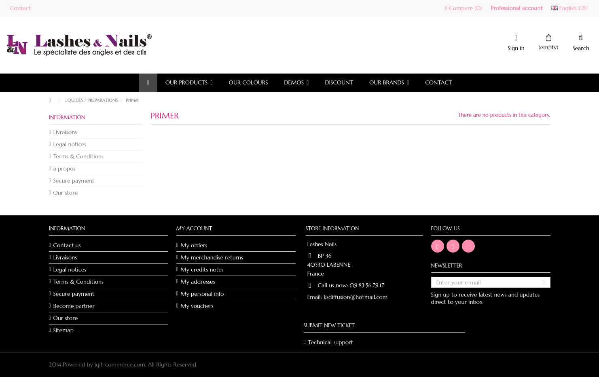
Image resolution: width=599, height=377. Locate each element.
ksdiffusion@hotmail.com (355, 297)
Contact (20, 8)
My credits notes (202, 269)
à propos (64, 168)
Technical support (330, 342)
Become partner (74, 306)
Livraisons (65, 132)
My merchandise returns (212, 257)
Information (67, 117)
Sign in (516, 47)
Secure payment (74, 180)
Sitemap (63, 330)
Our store (65, 192)
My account (194, 228)
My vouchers (197, 306)
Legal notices (70, 144)
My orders (194, 245)
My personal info (202, 293)
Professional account (517, 8)
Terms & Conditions (78, 156)
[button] (189, 83)
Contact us (67, 245)
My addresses (198, 281)
